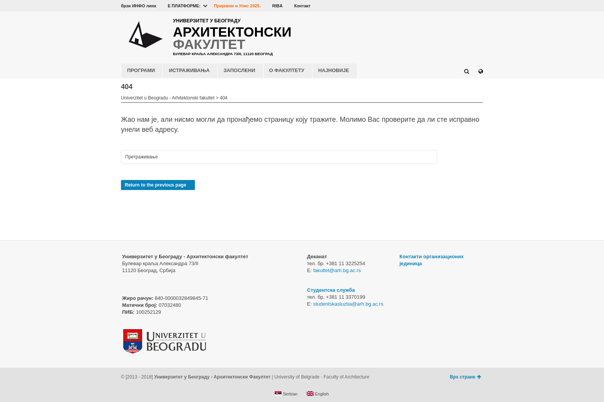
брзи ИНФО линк (138, 5)
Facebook (433, 5)
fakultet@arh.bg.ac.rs (337, 270)
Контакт (302, 5)
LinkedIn (467, 5)
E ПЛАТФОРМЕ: (184, 5)
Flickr (456, 5)
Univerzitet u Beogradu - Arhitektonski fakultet (168, 98)
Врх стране (465, 377)
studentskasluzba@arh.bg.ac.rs (348, 304)
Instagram (478, 5)
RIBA (277, 5)
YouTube (445, 5)
